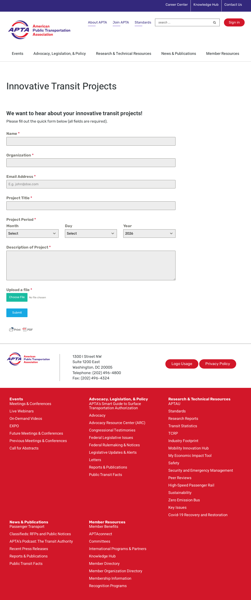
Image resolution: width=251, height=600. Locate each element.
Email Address (21, 176)
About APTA (97, 22)
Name (13, 133)
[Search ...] (183, 22)
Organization (20, 155)
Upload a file (19, 290)
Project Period (21, 219)
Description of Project (28, 247)
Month (12, 226)
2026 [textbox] (129, 233)
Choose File (17, 297)
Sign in (234, 22)
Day (68, 226)
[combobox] (32, 233)
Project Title (19, 198)
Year (127, 226)
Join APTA (121, 22)
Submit (17, 312)
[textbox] (28, 233)
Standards (143, 22)
